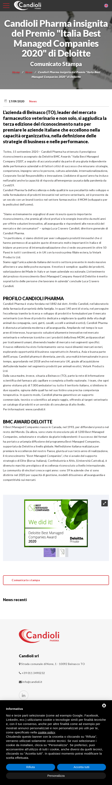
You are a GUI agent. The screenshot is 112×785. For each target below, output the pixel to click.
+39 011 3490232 (32, 673)
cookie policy (46, 732)
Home (16, 72)
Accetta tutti (81, 767)
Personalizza (56, 775)
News (28, 72)
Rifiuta (30, 767)
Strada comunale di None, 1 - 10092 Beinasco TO (53, 664)
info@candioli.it (32, 681)
